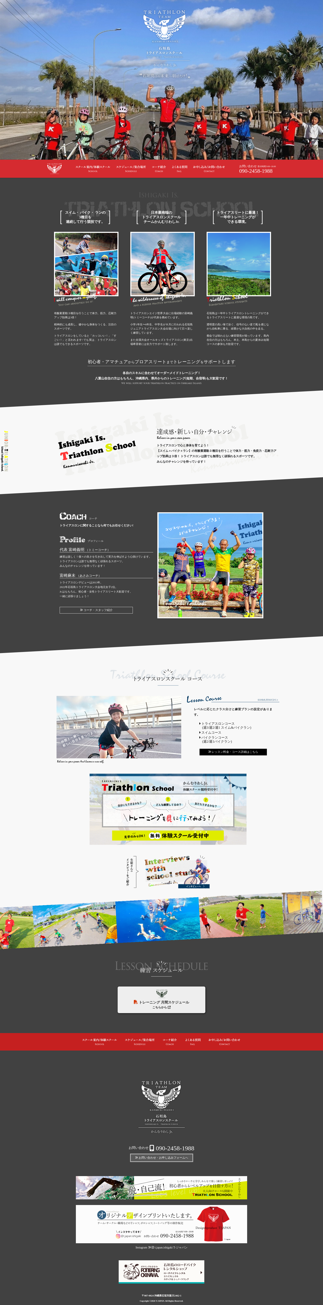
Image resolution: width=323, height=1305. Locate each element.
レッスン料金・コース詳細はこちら (233, 751)
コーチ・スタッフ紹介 (96, 610)
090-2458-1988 (255, 171)
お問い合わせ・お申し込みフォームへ (161, 1157)
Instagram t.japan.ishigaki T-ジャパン (161, 1247)
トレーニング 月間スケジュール (161, 996)
